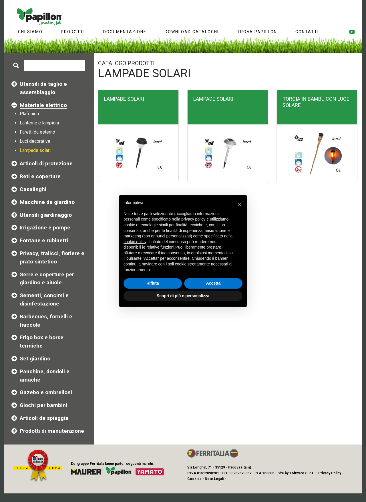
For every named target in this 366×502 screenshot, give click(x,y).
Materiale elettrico (43, 105)
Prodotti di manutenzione (52, 431)
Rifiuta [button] (152, 283)
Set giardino (35, 358)
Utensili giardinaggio (46, 215)
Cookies (194, 479)
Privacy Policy (329, 473)
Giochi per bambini (43, 405)
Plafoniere (30, 113)
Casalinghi (33, 189)
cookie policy (135, 241)
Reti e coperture (40, 176)
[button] (239, 204)
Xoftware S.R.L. (302, 473)
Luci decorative (35, 141)
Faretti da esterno (37, 132)
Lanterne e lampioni (39, 123)
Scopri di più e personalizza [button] (183, 295)
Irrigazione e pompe (45, 227)
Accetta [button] (213, 283)
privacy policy (193, 219)
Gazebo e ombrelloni (46, 392)
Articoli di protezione (46, 163)
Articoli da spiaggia (44, 418)
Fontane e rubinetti (44, 240)
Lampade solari (35, 150)
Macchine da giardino (47, 202)
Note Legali (214, 479)
